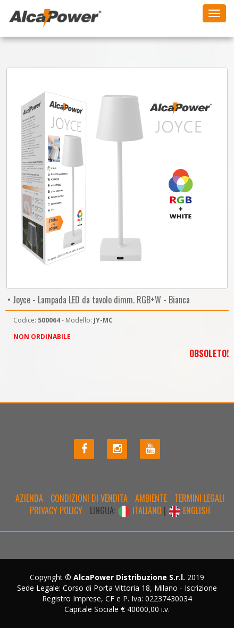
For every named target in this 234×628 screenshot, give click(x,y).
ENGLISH (189, 510)
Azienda (29, 498)
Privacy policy (56, 510)
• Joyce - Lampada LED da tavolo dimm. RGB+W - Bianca (97, 299)
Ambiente (151, 498)
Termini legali (199, 498)
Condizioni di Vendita (89, 498)
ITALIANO (141, 510)
